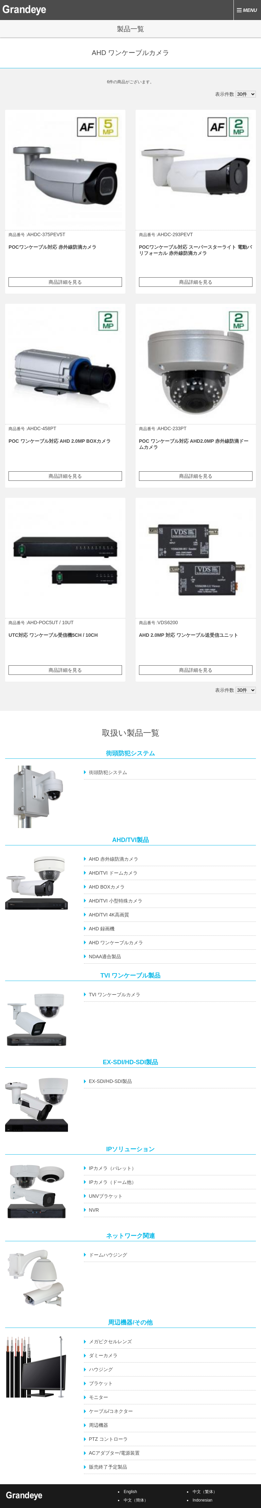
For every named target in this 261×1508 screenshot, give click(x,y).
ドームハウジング (108, 1255)
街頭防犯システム (108, 772)
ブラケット (101, 1383)
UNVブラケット (106, 1196)
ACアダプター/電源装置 (114, 1453)
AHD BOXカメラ (107, 887)
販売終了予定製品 (108, 1467)
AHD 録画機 (102, 928)
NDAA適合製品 (105, 956)
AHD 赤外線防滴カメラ (113, 859)
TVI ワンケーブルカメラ (115, 994)
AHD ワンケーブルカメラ (116, 942)
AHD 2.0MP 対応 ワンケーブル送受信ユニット (188, 635)
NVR (94, 1210)
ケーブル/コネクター (111, 1411)
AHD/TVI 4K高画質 (109, 914)
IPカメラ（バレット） (112, 1168)
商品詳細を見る (65, 282)
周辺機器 (98, 1425)
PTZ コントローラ (108, 1439)
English (130, 1491)
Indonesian (202, 1500)
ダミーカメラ (103, 1355)
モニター (98, 1397)
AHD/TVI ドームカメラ (113, 873)
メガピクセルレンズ (110, 1341)
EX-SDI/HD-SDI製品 (110, 1081)
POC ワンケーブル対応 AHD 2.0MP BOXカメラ (59, 441)
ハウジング (101, 1369)
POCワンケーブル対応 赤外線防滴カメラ (52, 247)
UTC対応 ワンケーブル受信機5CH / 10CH (53, 635)
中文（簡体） (136, 1500)
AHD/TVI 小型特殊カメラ (115, 901)
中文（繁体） (205, 1491)
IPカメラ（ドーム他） (112, 1182)
